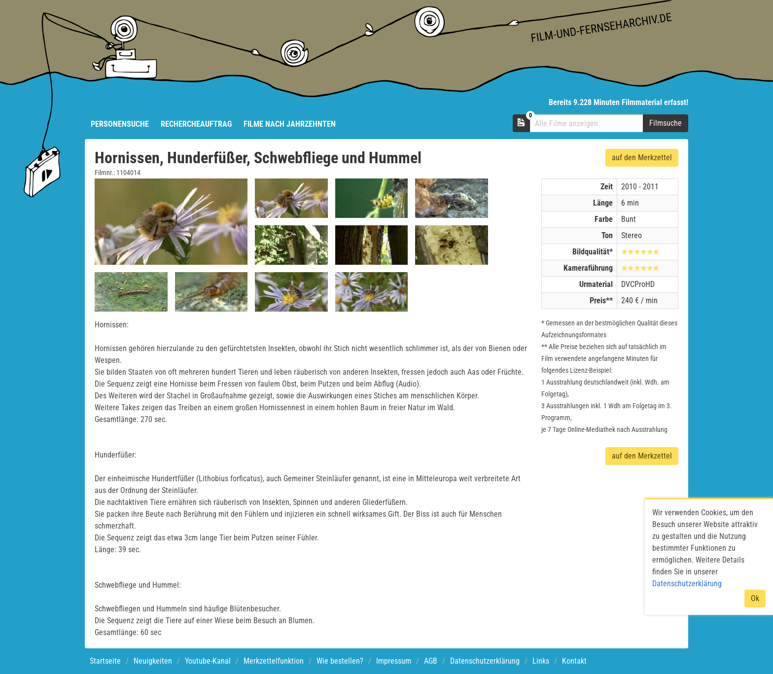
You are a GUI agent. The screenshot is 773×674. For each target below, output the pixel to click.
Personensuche (120, 124)
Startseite (105, 661)
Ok (755, 598)
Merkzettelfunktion (274, 661)
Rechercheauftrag (196, 124)
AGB (430, 661)
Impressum (393, 661)
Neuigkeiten (153, 661)
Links (540, 661)
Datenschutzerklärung (485, 661)
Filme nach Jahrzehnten (290, 124)
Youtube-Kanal (208, 661)
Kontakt (574, 661)
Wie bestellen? (339, 661)
